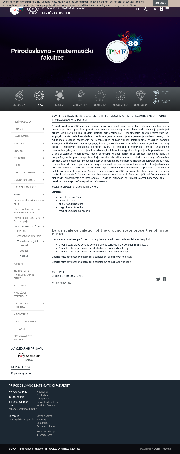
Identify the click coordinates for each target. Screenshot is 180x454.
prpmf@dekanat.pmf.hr (21, 419)
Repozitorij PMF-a (25, 321)
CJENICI (18, 264)
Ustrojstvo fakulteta (47, 402)
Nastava (19, 143)
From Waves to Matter (23, 338)
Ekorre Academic (162, 448)
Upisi (17, 165)
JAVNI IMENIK (21, 136)
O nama (18, 129)
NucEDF (24, 256)
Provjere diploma (46, 426)
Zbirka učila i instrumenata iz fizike (24, 275)
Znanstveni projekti (27, 241)
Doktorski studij (24, 180)
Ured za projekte (25, 187)
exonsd (24, 245)
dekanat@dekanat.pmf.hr (23, 409)
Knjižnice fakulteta (46, 405)
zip (146, 244)
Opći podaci (43, 398)
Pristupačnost (146, 9)
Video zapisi (21, 314)
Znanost (19, 150)
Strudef (24, 250)
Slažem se (160, 3)
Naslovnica (43, 391)
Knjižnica (20, 285)
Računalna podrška (21, 305)
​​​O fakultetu (43, 395)
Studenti (19, 158)
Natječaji (41, 419)
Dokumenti (42, 422)
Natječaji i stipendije (20, 294)
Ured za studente (25, 172)
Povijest (21, 230)
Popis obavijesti (61, 282)
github (146, 239)
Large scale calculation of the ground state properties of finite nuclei (110, 232)
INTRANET (19, 328)
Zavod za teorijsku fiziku (27, 226)
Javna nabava (44, 416)
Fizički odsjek (22, 121)
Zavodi (18, 194)
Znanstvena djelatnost (29, 236)
